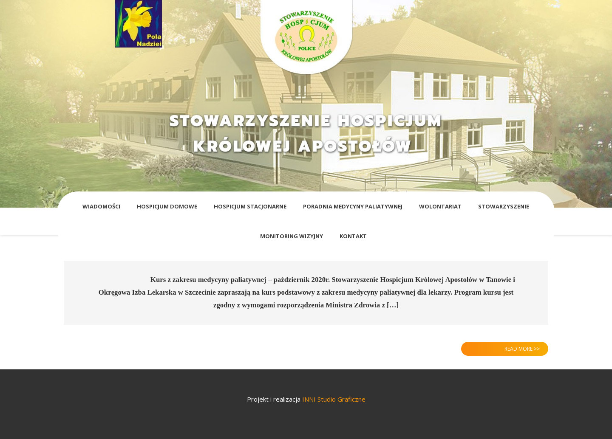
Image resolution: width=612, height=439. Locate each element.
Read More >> (522, 348)
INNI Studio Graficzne (334, 399)
